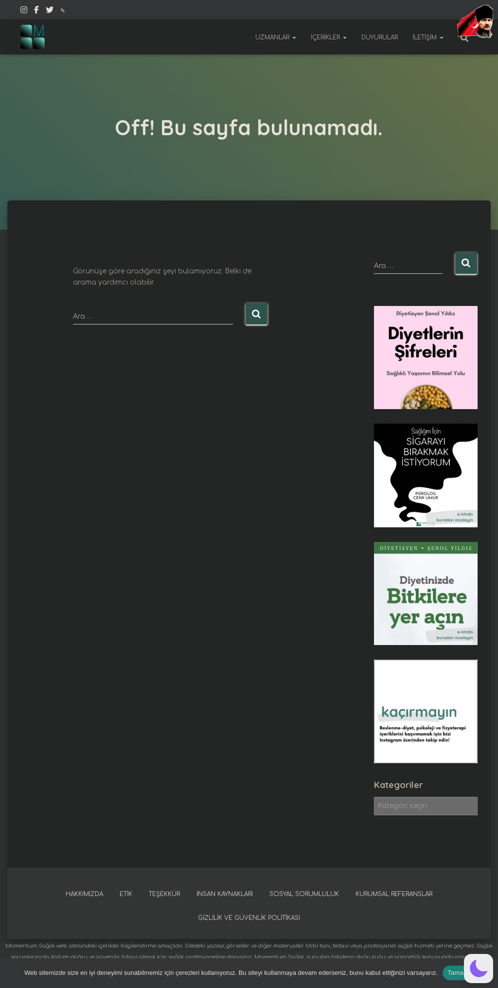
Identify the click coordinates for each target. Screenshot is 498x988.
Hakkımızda (84, 894)
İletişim (428, 37)
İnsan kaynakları (224, 894)
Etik (126, 894)
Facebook (36, 11)
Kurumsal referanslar (394, 894)
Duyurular (379, 37)
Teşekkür (164, 894)
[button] (478, 968)
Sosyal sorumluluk (304, 894)
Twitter (49, 11)
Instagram (23, 11)
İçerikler (329, 37)
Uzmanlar (275, 37)
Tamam (458, 972)
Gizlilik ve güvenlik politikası (249, 918)
